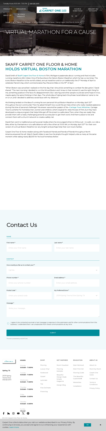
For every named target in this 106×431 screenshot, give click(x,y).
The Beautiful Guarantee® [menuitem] (78, 378)
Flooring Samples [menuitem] (60, 370)
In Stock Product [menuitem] (21, 15)
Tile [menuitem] (41, 384)
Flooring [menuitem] (43, 365)
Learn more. (14, 427)
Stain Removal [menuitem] (78, 365)
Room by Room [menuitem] (95, 369)
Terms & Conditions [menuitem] (94, 383)
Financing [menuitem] (44, 391)
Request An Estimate (93, 10)
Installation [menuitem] (77, 386)
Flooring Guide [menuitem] (78, 373)
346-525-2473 (34, 4)
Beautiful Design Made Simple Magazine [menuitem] (61, 378)
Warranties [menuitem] (77, 382)
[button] (72, 16)
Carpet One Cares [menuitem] (94, 374)
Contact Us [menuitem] (94, 379)
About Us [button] (7, 15)
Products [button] (7, 9)
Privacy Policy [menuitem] (95, 388)
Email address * (59, 277)
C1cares (28, 22)
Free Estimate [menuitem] (45, 388)
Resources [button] (21, 9)
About (19, 22)
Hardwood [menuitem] (44, 373)
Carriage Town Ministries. (79, 107)
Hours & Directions (77, 10)
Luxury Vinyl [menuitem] (44, 369)
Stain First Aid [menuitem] (78, 369)
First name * (11, 242)
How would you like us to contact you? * (21, 265)
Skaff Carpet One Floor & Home (31, 76)
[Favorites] (76, 16)
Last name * (58, 242)
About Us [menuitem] (93, 365)
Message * (10, 303)
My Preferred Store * (61, 290)
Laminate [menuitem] (43, 380)
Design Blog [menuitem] (61, 385)
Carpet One (9, 22)
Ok (87, 425)
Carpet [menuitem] (42, 376)
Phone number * (12, 277)
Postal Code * (11, 290)
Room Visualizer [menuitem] (63, 365)
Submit (53, 333)
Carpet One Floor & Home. (17, 418)
